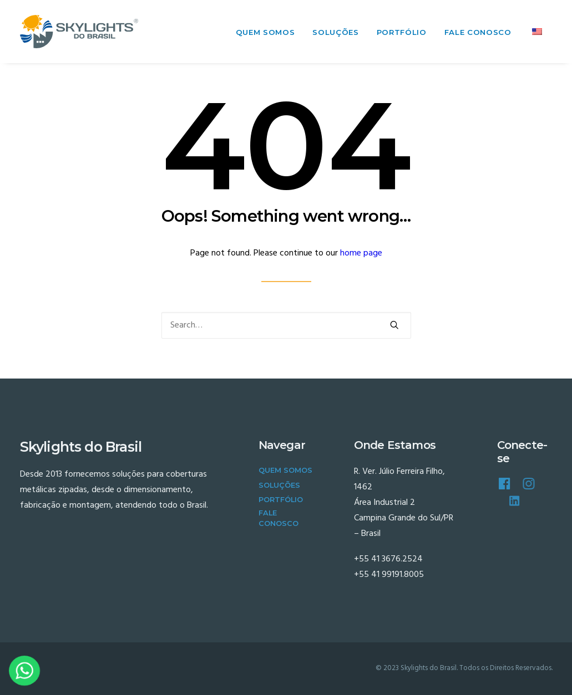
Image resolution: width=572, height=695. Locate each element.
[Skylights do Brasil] (79, 31)
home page (361, 253)
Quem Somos (265, 32)
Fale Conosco (478, 32)
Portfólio (402, 32)
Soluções (335, 32)
